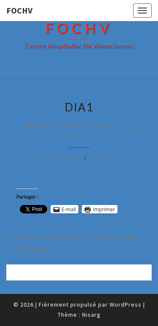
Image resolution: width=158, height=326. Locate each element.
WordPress (126, 304)
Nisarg (91, 314)
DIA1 (91, 136)
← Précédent (55, 158)
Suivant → (110, 158)
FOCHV (19, 10)
